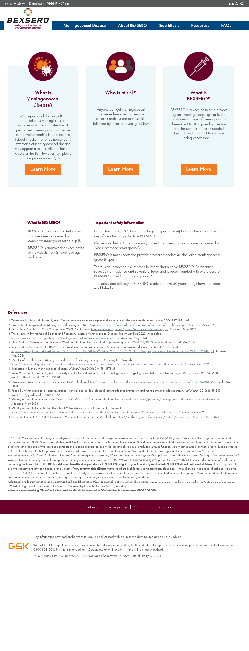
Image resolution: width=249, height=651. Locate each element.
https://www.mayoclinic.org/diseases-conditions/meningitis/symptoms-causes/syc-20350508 (149, 551)
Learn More (42, 349)
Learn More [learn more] (42, 133)
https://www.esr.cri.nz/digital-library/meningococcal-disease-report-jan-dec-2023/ (65, 507)
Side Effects (169, 25)
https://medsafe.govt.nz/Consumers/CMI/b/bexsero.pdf (154, 586)
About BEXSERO (132, 25)
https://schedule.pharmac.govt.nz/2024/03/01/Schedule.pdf (127, 511)
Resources (200, 25)
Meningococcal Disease (84, 25)
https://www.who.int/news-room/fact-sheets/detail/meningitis (147, 494)
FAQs (226, 25)
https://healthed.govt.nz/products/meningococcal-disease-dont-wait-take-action (167, 568)
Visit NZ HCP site (58, 4)
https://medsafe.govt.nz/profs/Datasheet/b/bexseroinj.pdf (129, 498)
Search (242, 4)
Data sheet (36, 4)
